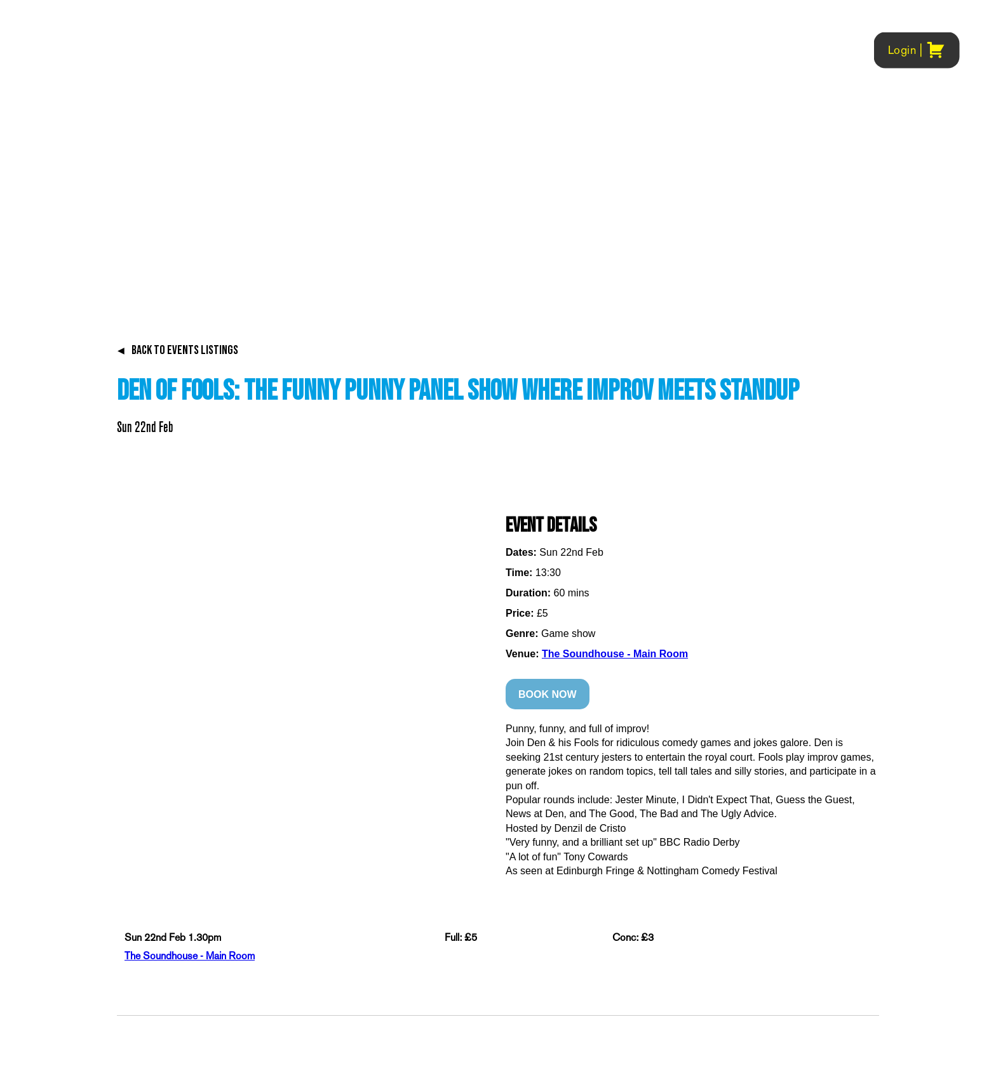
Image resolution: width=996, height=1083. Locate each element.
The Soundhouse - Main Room (615, 653)
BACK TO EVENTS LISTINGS (177, 350)
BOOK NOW (547, 694)
